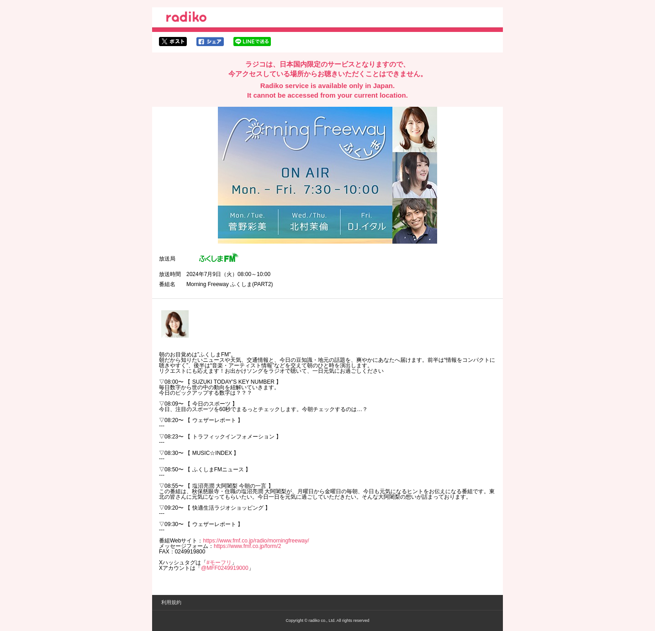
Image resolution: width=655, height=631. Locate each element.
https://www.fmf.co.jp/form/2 (247, 546)
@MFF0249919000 (224, 568)
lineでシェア (252, 41)
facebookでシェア (210, 41)
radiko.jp (186, 18)
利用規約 (171, 602)
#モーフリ (219, 562)
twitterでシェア (173, 41)
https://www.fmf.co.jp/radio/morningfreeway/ (256, 540)
